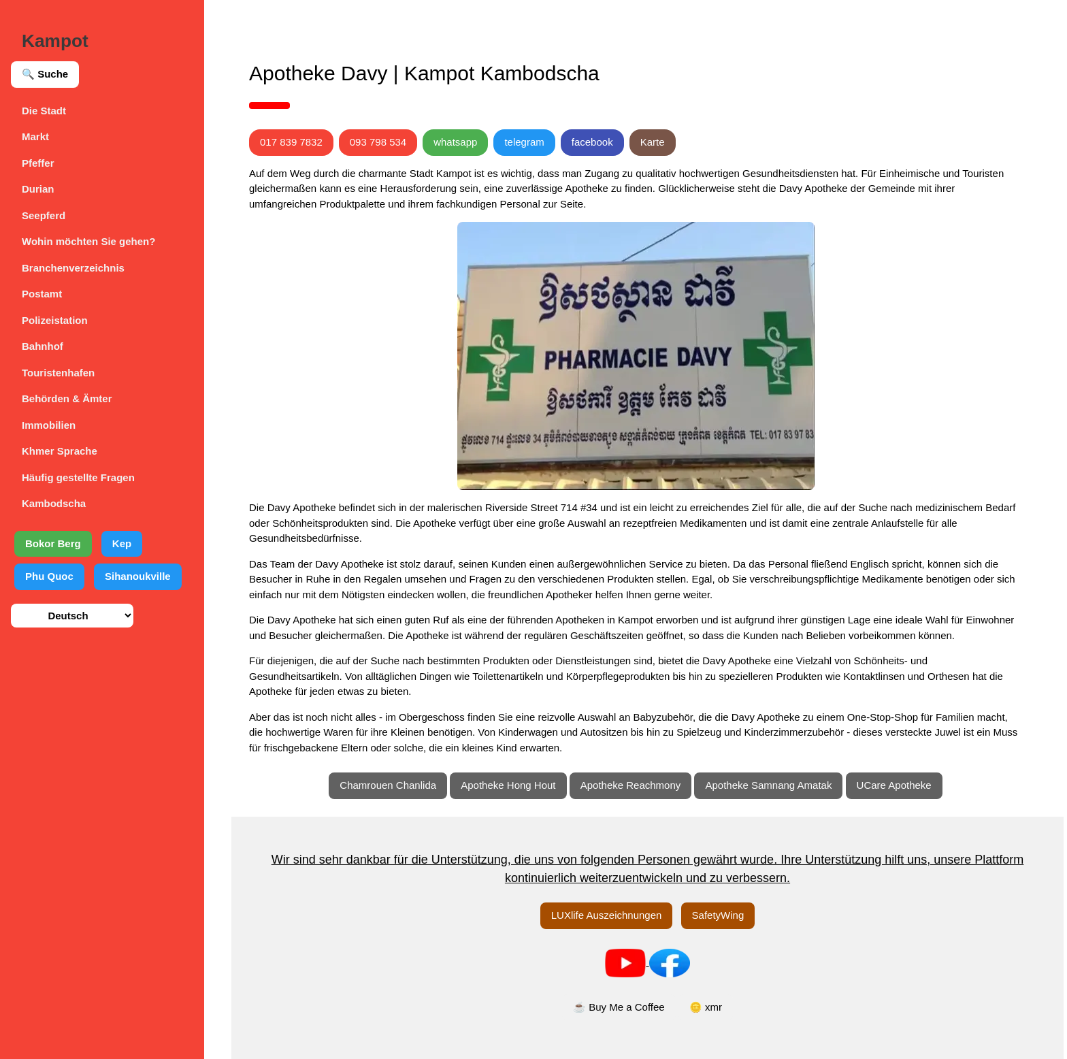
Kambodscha (54, 503)
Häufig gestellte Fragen (78, 477)
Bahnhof (42, 346)
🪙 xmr (705, 1007)
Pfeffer (38, 163)
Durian (38, 189)
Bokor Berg (53, 543)
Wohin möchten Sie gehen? (88, 241)
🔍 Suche (45, 74)
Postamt (42, 293)
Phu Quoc (49, 576)
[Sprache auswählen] (72, 616)
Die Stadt (44, 110)
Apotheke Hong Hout (508, 785)
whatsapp (455, 142)
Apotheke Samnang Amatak (768, 785)
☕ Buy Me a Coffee (619, 1007)
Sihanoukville (138, 576)
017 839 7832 (291, 142)
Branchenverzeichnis (73, 268)
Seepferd (43, 215)
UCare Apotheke (894, 785)
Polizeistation (55, 320)
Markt (35, 136)
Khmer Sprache (59, 451)
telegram (524, 142)
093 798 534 (378, 142)
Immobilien (49, 425)
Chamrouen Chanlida (388, 785)
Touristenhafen (58, 372)
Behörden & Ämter (67, 398)
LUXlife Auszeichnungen (606, 915)
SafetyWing (718, 915)
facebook (592, 142)
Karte (652, 142)
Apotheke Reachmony (630, 785)
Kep (121, 543)
